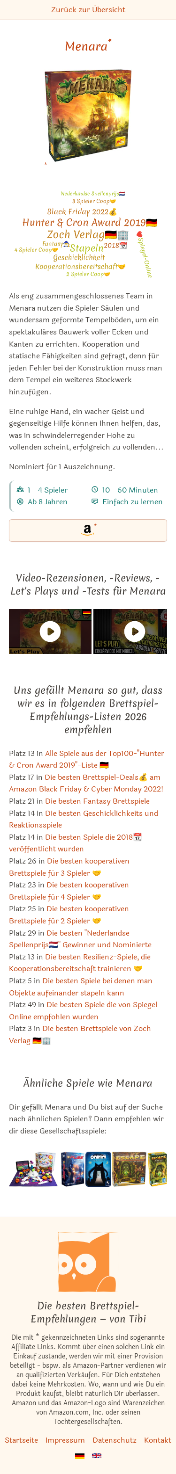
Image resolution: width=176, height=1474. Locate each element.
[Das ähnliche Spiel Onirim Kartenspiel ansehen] (98, 1169)
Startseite (21, 1440)
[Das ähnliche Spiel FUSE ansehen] (71, 1169)
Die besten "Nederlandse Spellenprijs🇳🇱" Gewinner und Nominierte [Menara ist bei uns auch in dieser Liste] (80, 939)
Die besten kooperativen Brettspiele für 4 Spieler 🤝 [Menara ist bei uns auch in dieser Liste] (69, 891)
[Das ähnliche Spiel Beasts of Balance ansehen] (33, 1169)
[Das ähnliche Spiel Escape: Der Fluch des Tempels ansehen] (129, 1169)
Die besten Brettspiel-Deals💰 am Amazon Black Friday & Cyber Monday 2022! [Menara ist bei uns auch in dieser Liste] (86, 783)
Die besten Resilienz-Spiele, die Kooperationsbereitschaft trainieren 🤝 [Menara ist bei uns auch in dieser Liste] (80, 963)
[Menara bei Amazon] (88, 121)
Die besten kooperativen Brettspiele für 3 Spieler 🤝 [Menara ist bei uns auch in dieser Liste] (69, 867)
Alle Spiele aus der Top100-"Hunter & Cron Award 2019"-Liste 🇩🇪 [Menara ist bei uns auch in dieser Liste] (86, 759)
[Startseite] (88, 1262)
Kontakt (157, 1440)
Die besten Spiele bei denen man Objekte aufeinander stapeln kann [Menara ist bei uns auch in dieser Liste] (81, 987)
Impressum (65, 1440)
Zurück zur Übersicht (88, 9)
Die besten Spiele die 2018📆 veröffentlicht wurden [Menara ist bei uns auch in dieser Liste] (75, 843)
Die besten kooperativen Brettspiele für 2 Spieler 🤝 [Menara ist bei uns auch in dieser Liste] (69, 915)
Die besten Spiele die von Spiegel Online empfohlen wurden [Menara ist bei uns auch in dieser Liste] (83, 1011)
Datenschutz (114, 1440)
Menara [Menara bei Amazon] (88, 46)
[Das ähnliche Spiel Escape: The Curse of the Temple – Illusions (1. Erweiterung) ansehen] (157, 1169)
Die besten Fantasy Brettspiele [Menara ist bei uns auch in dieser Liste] (97, 801)
